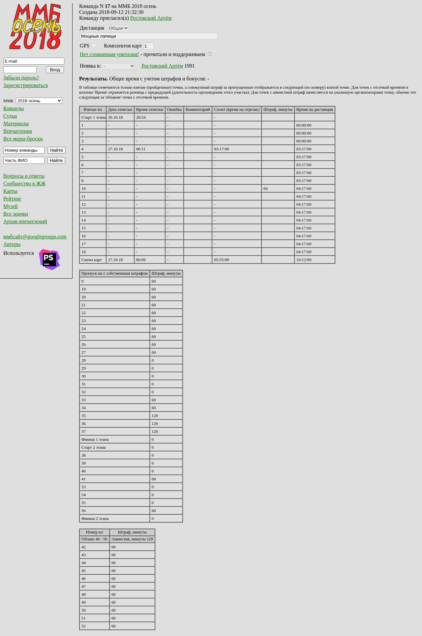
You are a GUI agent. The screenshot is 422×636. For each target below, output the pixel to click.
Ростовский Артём (151, 18)
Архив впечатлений (25, 221)
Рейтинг (12, 198)
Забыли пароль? (21, 77)
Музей (10, 206)
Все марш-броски (23, 138)
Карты (10, 191)
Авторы (11, 244)
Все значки (15, 214)
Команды (13, 108)
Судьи (10, 116)
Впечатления (17, 131)
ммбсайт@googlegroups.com (35, 236)
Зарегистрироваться (25, 85)
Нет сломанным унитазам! (109, 54)
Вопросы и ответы (24, 176)
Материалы (16, 123)
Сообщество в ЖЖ (24, 183)
